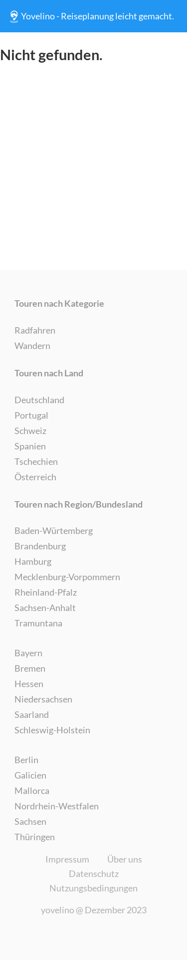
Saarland (31, 714)
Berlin (26, 759)
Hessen (28, 683)
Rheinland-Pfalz (45, 592)
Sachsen (30, 821)
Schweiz (30, 430)
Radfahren (34, 330)
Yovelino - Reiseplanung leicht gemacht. (90, 16)
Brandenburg (40, 545)
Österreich (35, 476)
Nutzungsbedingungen (93, 887)
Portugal (31, 415)
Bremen (29, 668)
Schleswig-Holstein (52, 729)
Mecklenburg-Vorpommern (67, 576)
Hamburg (32, 561)
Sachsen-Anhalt (45, 607)
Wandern (32, 345)
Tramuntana (38, 622)
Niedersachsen (43, 699)
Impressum (67, 859)
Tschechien (36, 461)
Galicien (30, 775)
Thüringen (34, 836)
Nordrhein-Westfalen (56, 805)
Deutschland (39, 399)
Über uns (124, 859)
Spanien (30, 445)
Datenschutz (94, 873)
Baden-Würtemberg (53, 530)
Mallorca (31, 790)
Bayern (28, 652)
